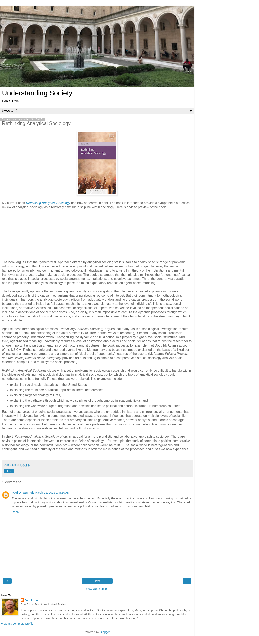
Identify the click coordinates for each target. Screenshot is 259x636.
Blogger (105, 632)
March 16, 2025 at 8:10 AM (52, 492)
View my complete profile (17, 623)
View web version (97, 588)
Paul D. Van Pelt (23, 492)
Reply (15, 512)
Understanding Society (37, 93)
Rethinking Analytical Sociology (48, 203)
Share (9, 471)
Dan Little (31, 600)
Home (97, 581)
